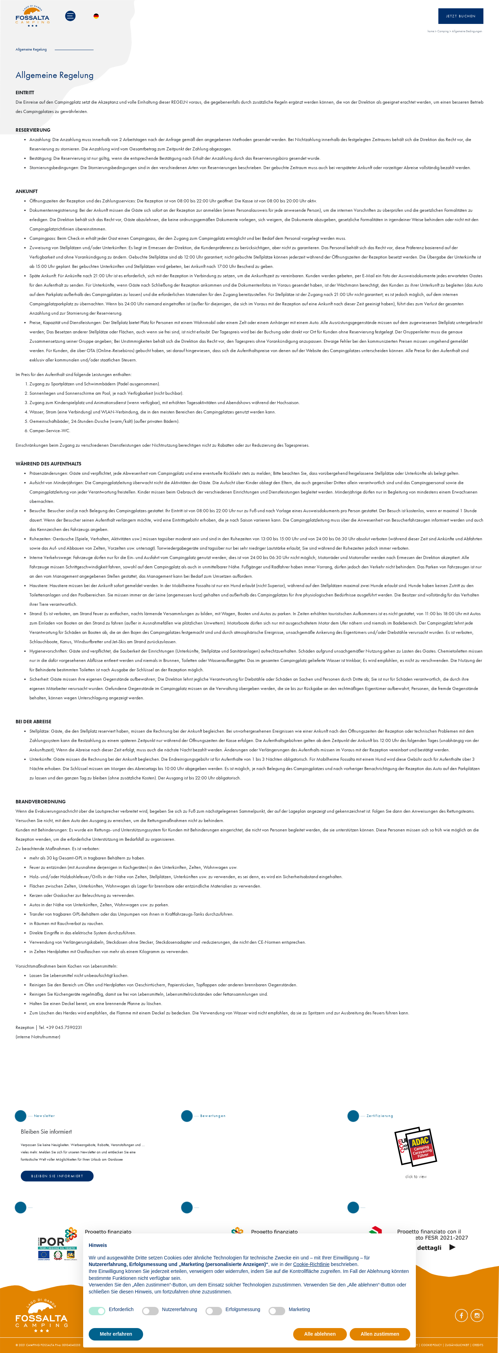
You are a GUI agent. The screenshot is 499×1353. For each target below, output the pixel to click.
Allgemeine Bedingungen (467, 31)
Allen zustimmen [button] (380, 1334)
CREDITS (477, 1345)
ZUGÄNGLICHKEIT (457, 1345)
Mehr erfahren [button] (116, 1334)
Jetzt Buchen (461, 16)
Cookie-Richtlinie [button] (311, 1264)
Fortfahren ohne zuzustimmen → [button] (373, 1242)
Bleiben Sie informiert (57, 1176)
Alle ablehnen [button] (320, 1334)
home (431, 31)
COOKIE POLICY (431, 1345)
